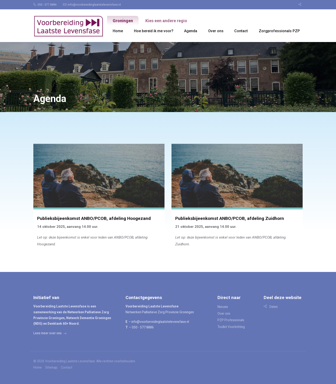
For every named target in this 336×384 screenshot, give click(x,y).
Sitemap (51, 367)
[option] (168, 77)
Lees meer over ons (49, 333)
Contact (241, 31)
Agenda (190, 31)
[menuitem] (47, 4)
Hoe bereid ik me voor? (153, 31)
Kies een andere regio (166, 20)
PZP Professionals (230, 320)
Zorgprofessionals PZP (279, 31)
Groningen (123, 20)
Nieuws (222, 307)
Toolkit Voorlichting (231, 327)
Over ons (216, 31)
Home (118, 31)
